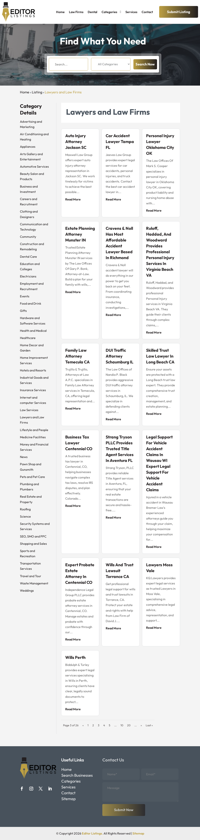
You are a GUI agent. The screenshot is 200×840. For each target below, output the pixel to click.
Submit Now (123, 810)
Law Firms (76, 12)
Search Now (145, 69)
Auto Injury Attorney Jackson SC (75, 141)
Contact (147, 12)
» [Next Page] (141, 725)
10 (122, 725)
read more (73, 199)
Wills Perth (75, 657)
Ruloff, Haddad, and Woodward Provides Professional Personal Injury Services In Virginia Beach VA (160, 252)
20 (128, 725)
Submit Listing (178, 12)
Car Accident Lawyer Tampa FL (120, 141)
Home (60, 12)
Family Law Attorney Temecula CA (77, 356)
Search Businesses (77, 776)
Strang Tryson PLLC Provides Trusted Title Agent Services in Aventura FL (120, 448)
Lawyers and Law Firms (63, 92)
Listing (37, 92)
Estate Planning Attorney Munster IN (80, 234)
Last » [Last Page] (149, 725)
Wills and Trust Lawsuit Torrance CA (119, 570)
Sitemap (68, 799)
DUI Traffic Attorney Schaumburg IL (119, 356)
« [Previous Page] (83, 725)
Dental (92, 12)
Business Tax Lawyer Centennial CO (78, 442)
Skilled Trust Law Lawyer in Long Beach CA (160, 356)
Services (131, 12)
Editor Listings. (92, 833)
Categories (109, 12)
